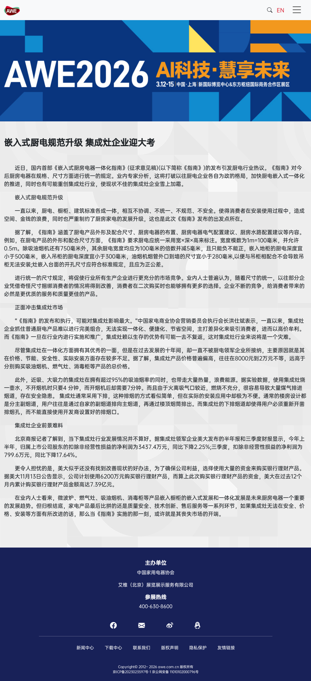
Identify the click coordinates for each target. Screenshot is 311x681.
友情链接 (226, 647)
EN (280, 10)
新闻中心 (85, 647)
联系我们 (141, 647)
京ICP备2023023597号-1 (132, 672)
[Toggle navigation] (297, 10)
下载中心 (113, 647)
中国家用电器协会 (155, 572)
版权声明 (169, 647)
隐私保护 (198, 647)
